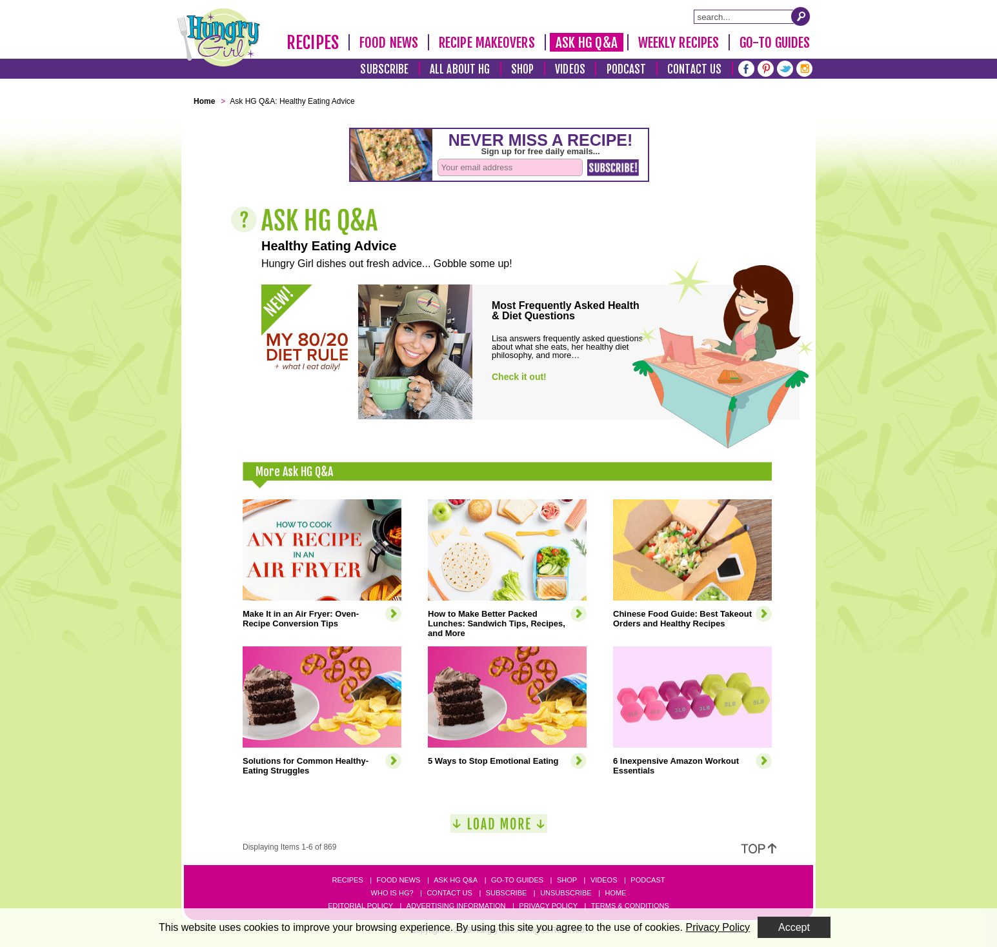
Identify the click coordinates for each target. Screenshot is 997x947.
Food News (388, 42)
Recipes (313, 43)
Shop (522, 69)
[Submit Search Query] (801, 16)
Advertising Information (456, 906)
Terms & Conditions (630, 906)
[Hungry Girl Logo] (218, 37)
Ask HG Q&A (587, 42)
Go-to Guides (517, 880)
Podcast (627, 69)
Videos (570, 69)
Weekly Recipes (678, 42)
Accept (794, 927)
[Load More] (498, 828)
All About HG (460, 69)
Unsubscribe (565, 893)
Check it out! (519, 377)
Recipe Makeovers (487, 42)
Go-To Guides (775, 42)
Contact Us (694, 69)
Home (615, 893)
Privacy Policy (548, 906)
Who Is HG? (392, 893)
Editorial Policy (360, 906)
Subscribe (384, 69)
